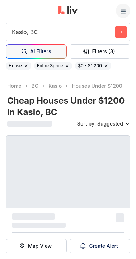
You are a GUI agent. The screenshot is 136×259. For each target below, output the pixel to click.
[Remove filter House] (26, 65)
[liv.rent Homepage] (68, 11)
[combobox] (13, 32)
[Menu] (123, 11)
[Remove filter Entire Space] (67, 65)
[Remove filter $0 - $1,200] (106, 65)
